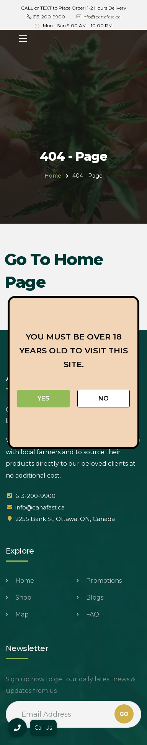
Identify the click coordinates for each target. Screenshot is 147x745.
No (103, 398)
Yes (43, 398)
